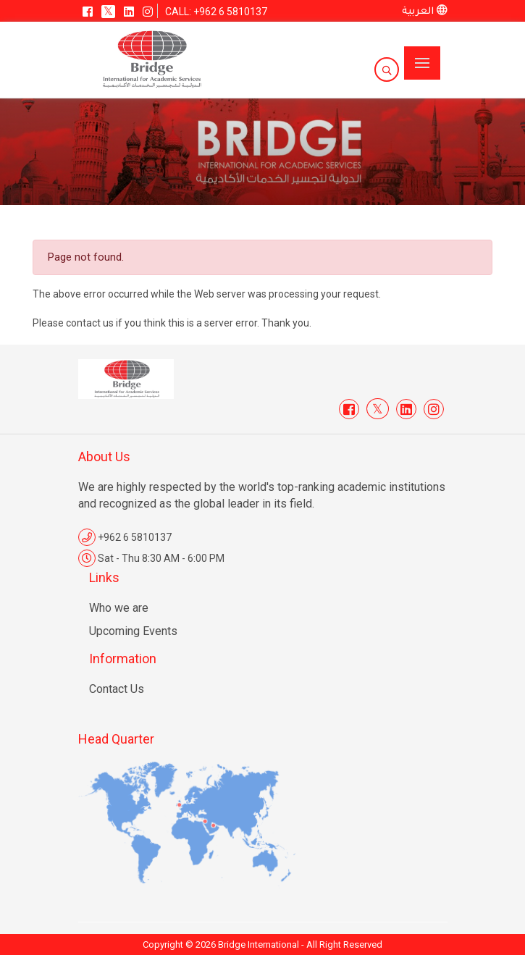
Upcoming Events (133, 631)
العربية (425, 12)
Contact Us (116, 689)
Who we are (118, 608)
